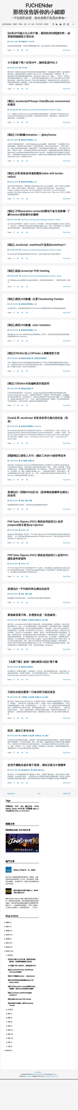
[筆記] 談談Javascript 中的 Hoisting (28, 281)
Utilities (39, 24)
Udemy (59, 113)
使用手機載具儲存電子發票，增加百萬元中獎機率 (37, 794)
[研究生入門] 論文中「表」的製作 (24, 900)
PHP (27, 550)
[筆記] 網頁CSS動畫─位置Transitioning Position (35, 310)
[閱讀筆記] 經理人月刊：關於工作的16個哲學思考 (37, 473)
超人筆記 (45, 644)
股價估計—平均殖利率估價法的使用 (28, 611)
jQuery (14, 839)
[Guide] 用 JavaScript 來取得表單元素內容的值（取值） (38, 436)
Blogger (55, 1105)
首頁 (39, 824)
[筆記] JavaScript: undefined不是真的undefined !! (37, 253)
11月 (10, 1040)
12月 (10, 986)
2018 (8, 969)
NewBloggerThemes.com (51, 1106)
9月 (9, 1044)
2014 (8, 1081)
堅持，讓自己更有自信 (21, 758)
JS (29, 24)
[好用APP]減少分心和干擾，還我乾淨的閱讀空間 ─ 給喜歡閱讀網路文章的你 (39, 36)
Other (46, 24)
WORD (24, 841)
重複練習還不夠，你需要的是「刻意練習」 (33, 639)
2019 (8, 965)
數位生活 (41, 799)
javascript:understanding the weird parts (42, 113)
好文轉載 (24, 478)
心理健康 (24, 644)
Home (15, 24)
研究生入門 (18, 841)
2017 (8, 973)
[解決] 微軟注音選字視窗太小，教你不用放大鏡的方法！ (26, 922)
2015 (8, 982)
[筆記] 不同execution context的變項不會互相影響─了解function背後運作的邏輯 (39, 220)
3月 (9, 1069)
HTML (20, 24)
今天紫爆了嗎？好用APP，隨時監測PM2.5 (32, 65)
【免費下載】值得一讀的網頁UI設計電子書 (33, 687)
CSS (25, 24)
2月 (9, 1073)
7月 (9, 1052)
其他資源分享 (25, 799)
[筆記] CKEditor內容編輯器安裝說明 (28, 398)
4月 (9, 1065)
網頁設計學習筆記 (27, 145)
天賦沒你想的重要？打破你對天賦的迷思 (31, 718)
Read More (67, 51)
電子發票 (34, 799)
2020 (8, 961)
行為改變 (31, 644)
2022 (8, 953)
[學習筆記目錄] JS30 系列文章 (18, 860)
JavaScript (24, 113)
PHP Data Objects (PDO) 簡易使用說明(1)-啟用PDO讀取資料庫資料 (38, 578)
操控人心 (36, 839)
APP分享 (31, 43)
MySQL (23, 550)
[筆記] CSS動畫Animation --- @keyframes (32, 139)
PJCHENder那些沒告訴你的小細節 (39, 9)
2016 (8, 977)
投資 (22, 520)
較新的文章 (11, 824)
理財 (30, 520)
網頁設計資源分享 (27, 372)
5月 (9, 1060)
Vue (32, 24)
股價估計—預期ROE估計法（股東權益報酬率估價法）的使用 (39, 513)
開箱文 (28, 841)
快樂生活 (31, 478)
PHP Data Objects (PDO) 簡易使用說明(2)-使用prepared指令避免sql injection (35, 543)
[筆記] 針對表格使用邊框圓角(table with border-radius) (36, 181)
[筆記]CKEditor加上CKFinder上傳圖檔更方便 (33, 367)
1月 (9, 1077)
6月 (9, 1056)
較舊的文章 (66, 824)
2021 (8, 957)
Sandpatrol (28, 1106)
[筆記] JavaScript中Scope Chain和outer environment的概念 (39, 107)
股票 (26, 520)
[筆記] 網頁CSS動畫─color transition (29, 337)
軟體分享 (24, 43)
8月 (9, 1048)
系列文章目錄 (6, 24)
